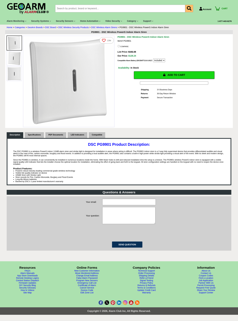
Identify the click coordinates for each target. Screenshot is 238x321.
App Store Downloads (27, 278)
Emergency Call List (87, 286)
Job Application (206, 283)
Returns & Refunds (146, 288)
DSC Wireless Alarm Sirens (104, 27)
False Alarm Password (86, 281)
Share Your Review (206, 293)
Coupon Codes (206, 278)
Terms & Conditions (146, 291)
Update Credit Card (146, 293)
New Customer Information (87, 274)
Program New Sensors (87, 283)
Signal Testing (146, 283)
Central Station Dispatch (27, 283)
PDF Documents (55, 135)
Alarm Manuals (27, 276)
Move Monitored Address (87, 276)
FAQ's (27, 274)
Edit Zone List (86, 295)
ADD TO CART (174, 75)
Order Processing (146, 276)
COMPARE (123, 46)
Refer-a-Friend (146, 281)
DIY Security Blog (27, 288)
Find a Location (206, 281)
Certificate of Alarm (87, 288)
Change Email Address (87, 278)
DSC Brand (50, 27)
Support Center (206, 295)
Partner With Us (206, 286)
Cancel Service (87, 291)
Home (9, 27)
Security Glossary (27, 291)
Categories (20, 27)
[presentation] (125, 235)
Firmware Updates (27, 286)
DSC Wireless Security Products (73, 27)
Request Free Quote (206, 291)
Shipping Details (146, 278)
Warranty (146, 295)
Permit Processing (206, 288)
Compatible (97, 135)
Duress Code (87, 293)
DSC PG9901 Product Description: (119, 144)
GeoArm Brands (35, 27)
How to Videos (27, 293)
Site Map (27, 295)
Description (15, 135)
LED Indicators (77, 135)
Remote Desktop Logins (27, 281)
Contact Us (206, 276)
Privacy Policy (146, 286)
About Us (206, 274)
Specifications (34, 135)
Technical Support (146, 274)
